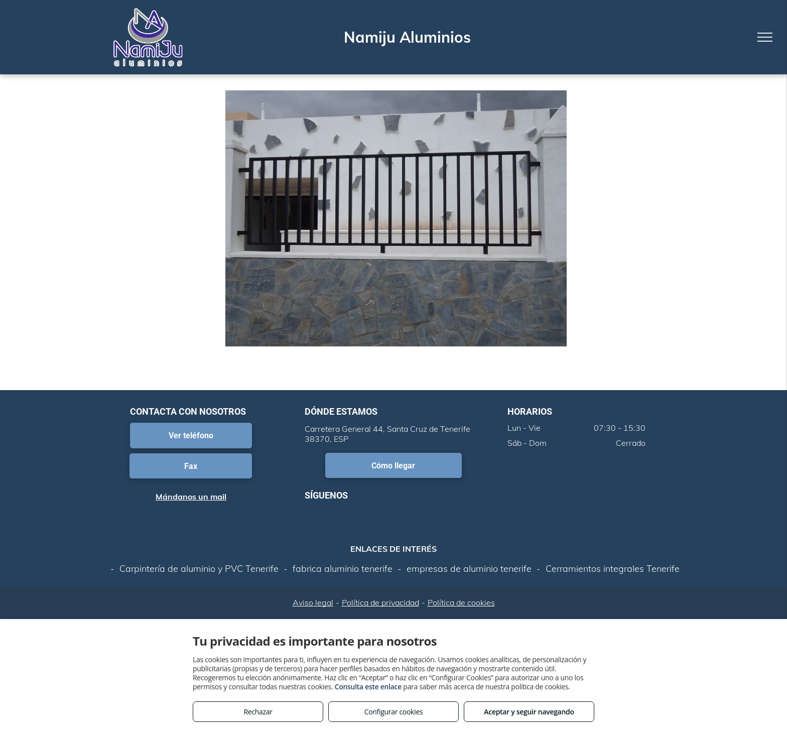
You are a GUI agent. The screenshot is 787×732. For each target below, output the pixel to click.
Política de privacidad (380, 602)
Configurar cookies (393, 711)
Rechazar (257, 711)
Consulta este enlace (368, 686)
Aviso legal (313, 602)
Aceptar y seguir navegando (529, 711)
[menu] (765, 37)
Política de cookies (461, 602)
